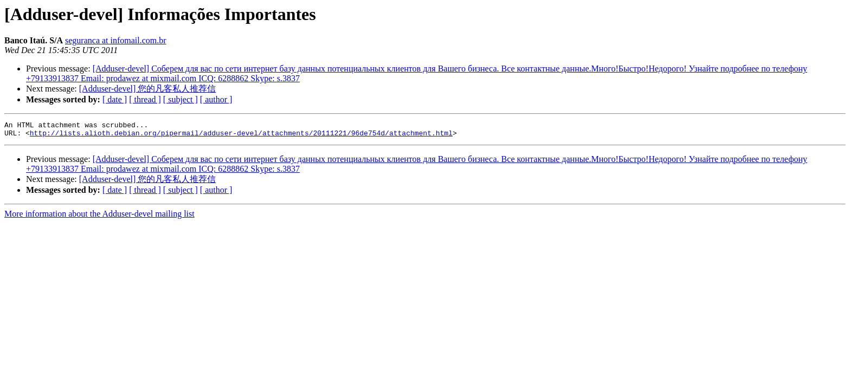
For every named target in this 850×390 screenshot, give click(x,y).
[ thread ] (145, 99)
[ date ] (114, 99)
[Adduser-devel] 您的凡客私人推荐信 (147, 88)
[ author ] (216, 99)
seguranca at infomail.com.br (115, 40)
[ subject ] (180, 99)
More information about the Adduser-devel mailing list (99, 217)
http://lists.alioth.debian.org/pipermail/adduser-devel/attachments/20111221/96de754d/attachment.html (241, 136)
